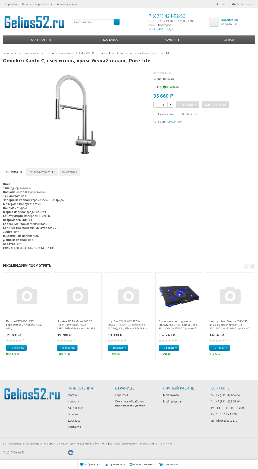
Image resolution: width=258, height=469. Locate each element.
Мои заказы (171, 395)
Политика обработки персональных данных (50, 4)
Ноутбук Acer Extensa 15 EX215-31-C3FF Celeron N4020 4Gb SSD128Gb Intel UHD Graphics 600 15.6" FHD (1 (229, 324)
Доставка (110, 39)
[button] (246, 266)
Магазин (73, 395)
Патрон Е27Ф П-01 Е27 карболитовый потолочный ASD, (24, 324)
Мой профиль (172, 401)
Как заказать (41, 39)
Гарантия (11, 4)
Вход (222, 4)
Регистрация (242, 4)
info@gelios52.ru (226, 420)
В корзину (15, 347)
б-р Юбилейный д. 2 (160, 29)
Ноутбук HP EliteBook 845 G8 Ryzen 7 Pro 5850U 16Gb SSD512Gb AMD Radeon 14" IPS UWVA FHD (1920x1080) (76, 324)
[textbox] (96, 22)
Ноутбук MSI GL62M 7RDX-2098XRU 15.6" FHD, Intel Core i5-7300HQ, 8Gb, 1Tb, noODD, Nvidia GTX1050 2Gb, (128, 324)
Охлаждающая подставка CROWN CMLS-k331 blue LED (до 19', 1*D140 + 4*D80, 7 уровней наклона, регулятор (178, 324)
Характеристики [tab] (42, 172)
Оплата (229, 39)
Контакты (172, 39)
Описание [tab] (14, 172)
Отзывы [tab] (69, 172)
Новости (73, 401)
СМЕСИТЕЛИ (175, 121)
